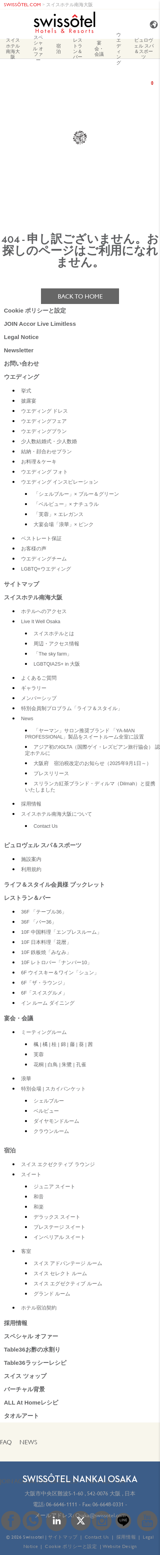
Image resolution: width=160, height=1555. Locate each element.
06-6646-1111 (61, 1504)
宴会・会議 (99, 48)
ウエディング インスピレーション (59, 482)
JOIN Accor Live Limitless (40, 323)
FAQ (6, 1442)
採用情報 (31, 804)
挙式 (26, 391)
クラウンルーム (51, 1131)
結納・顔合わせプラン (46, 451)
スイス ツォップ (25, 1376)
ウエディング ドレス (44, 411)
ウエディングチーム (44, 559)
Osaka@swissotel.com (100, 1515)
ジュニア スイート (54, 1186)
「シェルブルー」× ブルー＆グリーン (76, 494)
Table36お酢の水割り (32, 1349)
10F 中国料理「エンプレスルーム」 (61, 932)
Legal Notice (21, 337)
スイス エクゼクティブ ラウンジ (58, 1164)
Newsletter (19, 350)
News (27, 718)
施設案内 (31, 859)
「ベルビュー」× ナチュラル (66, 504)
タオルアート (21, 1415)
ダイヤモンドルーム (56, 1121)
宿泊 (58, 48)
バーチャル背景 (24, 1389)
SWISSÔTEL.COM (22, 4)
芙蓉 (39, 1054)
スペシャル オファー (38, 48)
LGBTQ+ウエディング (46, 569)
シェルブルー (49, 1101)
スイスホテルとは (54, 633)
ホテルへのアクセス (44, 611)
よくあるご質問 (39, 678)
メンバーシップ (39, 698)
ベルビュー (46, 1111)
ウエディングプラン (44, 431)
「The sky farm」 (53, 654)
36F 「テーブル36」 (44, 912)
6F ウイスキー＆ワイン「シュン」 (60, 972)
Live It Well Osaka (40, 621)
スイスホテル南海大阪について (56, 814)
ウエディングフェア (44, 421)
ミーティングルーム (44, 1032)
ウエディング (118, 48)
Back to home (80, 296)
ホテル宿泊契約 (39, 1308)
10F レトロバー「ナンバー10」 (56, 962)
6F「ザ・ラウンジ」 (44, 983)
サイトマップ (21, 584)
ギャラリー (33, 688)
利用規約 (31, 869)
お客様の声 (33, 548)
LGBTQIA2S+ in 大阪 (57, 664)
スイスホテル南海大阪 (69, 4)
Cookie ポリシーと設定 (35, 310)
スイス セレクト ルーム (60, 1273)
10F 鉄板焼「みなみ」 (46, 952)
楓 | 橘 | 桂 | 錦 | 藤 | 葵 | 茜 (63, 1044)
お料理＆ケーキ (39, 462)
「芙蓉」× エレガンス (59, 514)
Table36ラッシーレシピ (35, 1362)
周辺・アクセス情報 (56, 644)
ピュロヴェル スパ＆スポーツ (144, 48)
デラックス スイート (57, 1217)
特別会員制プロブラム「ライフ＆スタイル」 (72, 708)
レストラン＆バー (77, 48)
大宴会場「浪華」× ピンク (64, 524)
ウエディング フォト (44, 472)
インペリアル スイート (59, 1237)
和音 (39, 1197)
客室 (26, 1251)
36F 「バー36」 (39, 922)
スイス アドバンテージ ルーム (68, 1263)
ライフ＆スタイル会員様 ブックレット (54, 884)
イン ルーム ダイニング (48, 1003)
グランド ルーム (52, 1294)
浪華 (26, 1078)
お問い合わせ (21, 363)
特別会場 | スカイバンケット (53, 1089)
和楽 (39, 1207)
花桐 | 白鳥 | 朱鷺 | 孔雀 (60, 1064)
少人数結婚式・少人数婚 (49, 441)
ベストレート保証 (41, 538)
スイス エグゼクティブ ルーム (68, 1283)
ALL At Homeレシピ (31, 1402)
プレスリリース (51, 773)
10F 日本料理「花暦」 (46, 942)
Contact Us (46, 826)
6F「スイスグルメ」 (44, 993)
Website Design (120, 1546)
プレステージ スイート (59, 1227)
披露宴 (28, 401)
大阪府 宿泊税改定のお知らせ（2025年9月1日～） (92, 763)
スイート (31, 1174)
